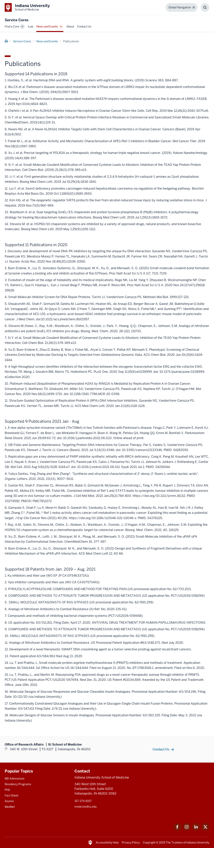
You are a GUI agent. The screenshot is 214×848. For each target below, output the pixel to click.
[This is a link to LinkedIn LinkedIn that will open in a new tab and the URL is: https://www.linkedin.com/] (196, 830)
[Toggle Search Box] (205, 7)
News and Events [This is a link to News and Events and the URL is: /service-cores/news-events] (47, 26)
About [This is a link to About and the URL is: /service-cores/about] (70, 26)
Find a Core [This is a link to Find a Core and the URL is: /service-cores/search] (12, 26)
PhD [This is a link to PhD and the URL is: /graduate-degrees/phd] (7, 790)
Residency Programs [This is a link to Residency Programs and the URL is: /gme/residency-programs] (18, 784)
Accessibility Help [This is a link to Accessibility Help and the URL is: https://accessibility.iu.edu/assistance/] (107, 842)
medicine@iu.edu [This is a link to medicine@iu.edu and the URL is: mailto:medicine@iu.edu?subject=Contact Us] (85, 806)
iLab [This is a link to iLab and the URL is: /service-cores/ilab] (30, 26)
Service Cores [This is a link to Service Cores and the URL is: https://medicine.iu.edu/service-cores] (17, 20)
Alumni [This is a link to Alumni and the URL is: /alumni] (9, 801)
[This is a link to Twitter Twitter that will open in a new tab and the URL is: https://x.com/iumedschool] (205, 830)
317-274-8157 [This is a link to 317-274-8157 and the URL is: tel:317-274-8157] (83, 801)
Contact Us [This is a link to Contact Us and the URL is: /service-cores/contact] (84, 26)
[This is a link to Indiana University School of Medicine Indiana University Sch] (27, 7)
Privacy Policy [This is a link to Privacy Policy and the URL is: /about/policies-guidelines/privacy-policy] (131, 842)
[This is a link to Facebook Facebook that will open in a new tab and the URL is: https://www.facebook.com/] (177, 830)
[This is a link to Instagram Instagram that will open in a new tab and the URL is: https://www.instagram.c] (187, 830)
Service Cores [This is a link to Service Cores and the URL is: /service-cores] (22, 41)
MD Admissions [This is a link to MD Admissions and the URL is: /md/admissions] (14, 778)
